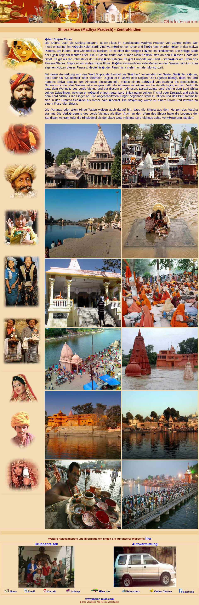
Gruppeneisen (46, 544)
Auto (136, 544)
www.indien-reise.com (99, 598)
